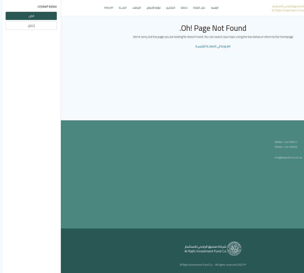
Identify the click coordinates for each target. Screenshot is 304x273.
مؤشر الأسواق (93, 7)
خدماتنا (123, 7)
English (47, 7)
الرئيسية (153, 7)
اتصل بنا (62, 7)
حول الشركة (138, 7)
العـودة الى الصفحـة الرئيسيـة (152, 46)
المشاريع (109, 7)
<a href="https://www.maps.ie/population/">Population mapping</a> (152, 174)
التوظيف (75, 7)
